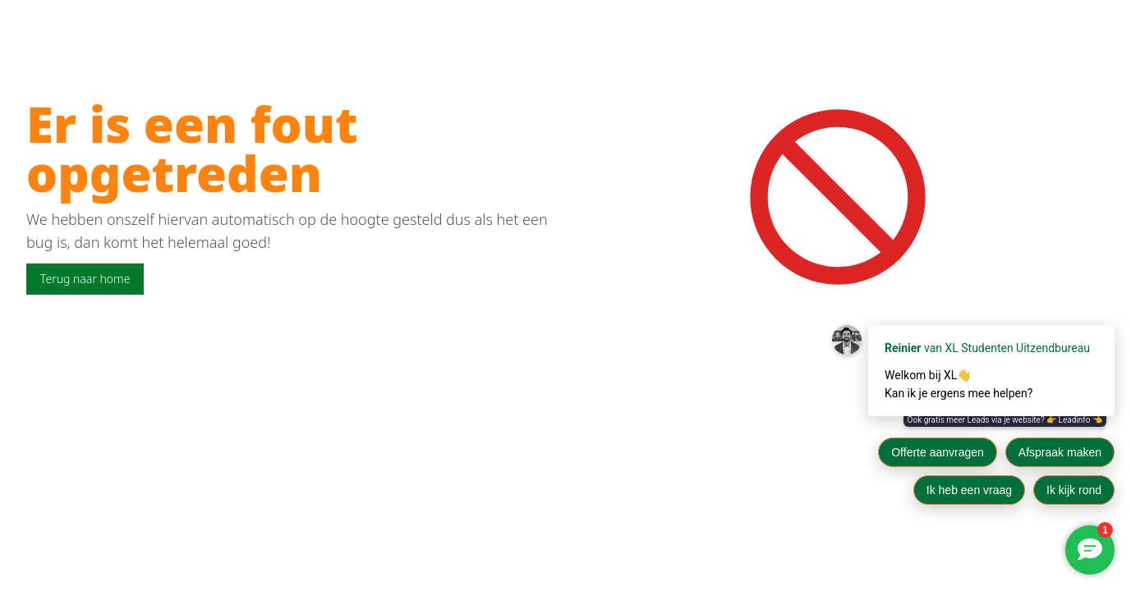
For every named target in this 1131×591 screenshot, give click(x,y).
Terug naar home (85, 278)
